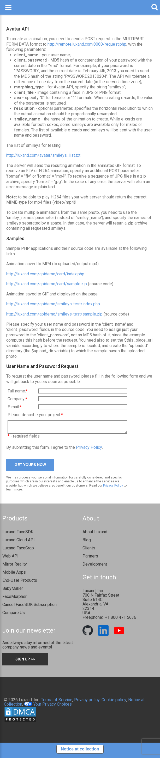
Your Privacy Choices (48, 706)
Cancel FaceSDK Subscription (29, 606)
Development (94, 566)
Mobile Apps (14, 574)
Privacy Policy (89, 449)
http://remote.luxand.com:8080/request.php (87, 44)
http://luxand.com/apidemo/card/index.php (45, 273)
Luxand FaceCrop (18, 550)
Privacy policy (87, 702)
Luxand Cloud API (18, 542)
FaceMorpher (14, 598)
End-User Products (19, 582)
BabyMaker (12, 590)
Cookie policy (114, 702)
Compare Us (13, 615)
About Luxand (94, 534)
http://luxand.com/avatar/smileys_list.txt (43, 155)
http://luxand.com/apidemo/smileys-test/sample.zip (54, 314)
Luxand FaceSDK (17, 534)
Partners (90, 558)
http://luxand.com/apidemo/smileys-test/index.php (53, 303)
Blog (86, 542)
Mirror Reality (14, 566)
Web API (10, 558)
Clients (88, 550)
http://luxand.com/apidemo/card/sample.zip (46, 283)
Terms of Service (56, 702)
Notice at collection (80, 751)
